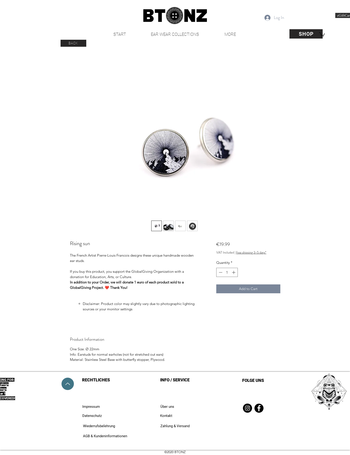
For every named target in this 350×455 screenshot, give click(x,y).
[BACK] (73, 43)
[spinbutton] (227, 272)
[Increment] (234, 272)
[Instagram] (247, 408)
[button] (322, 34)
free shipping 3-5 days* (251, 252)
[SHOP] (306, 34)
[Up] (67, 384)
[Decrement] (220, 272)
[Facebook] (258, 408)
